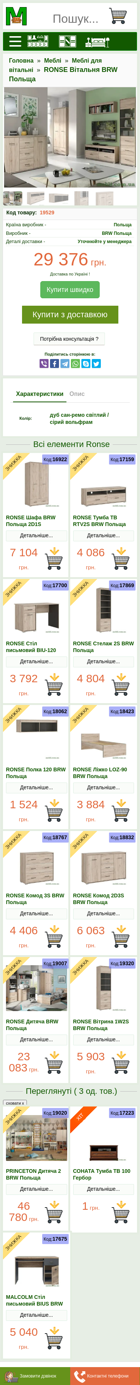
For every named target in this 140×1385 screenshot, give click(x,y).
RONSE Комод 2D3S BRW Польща (98, 899)
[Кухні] (38, 41)
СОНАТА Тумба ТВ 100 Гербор (102, 1174)
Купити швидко (70, 289)
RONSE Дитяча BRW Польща (32, 1025)
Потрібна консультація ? (69, 339)
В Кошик (54, 559)
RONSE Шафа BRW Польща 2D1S (31, 520)
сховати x (15, 1103)
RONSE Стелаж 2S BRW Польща (103, 646)
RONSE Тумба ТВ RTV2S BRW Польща (99, 520)
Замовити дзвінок (38, 1376)
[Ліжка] (97, 41)
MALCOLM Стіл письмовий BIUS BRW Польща (34, 1303)
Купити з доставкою (70, 314)
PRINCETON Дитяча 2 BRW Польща (33, 1174)
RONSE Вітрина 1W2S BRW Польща (101, 1025)
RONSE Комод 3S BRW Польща (35, 899)
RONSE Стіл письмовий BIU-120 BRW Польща (31, 650)
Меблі (52, 60)
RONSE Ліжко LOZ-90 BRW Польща (100, 773)
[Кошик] (121, 16)
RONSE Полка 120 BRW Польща (36, 773)
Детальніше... (36, 535)
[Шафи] (68, 41)
